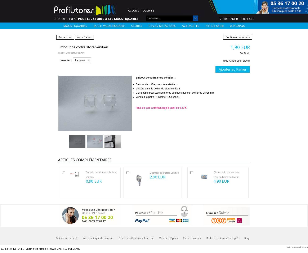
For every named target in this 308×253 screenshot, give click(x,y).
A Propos (237, 26)
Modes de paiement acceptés (222, 238)
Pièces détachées (162, 26)
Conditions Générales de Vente (136, 238)
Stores (136, 26)
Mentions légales (168, 238)
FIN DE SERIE (215, 26)
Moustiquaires (75, 26)
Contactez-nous (192, 238)
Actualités (190, 26)
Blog (246, 238)
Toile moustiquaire (109, 26)
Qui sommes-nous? (66, 238)
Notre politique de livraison (97, 238)
